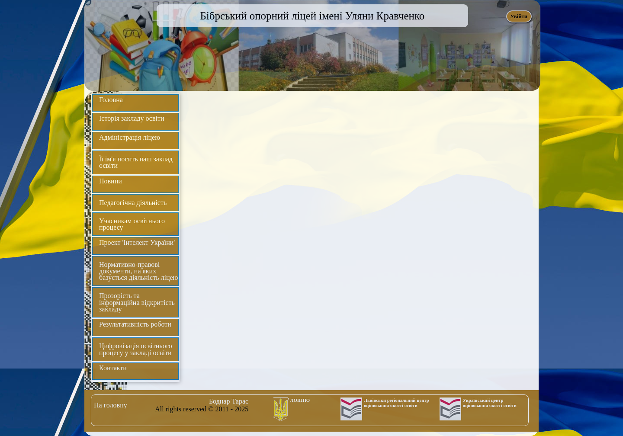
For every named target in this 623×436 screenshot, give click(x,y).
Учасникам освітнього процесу (132, 224)
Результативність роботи (135, 324)
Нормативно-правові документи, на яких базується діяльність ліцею (138, 271)
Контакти (113, 368)
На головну (110, 405)
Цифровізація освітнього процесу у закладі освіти (135, 349)
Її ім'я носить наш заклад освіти (136, 162)
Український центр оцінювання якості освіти (490, 403)
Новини (110, 181)
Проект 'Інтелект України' (137, 242)
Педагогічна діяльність (133, 202)
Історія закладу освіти (131, 118)
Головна (111, 99)
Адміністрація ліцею (129, 137)
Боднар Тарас (228, 401)
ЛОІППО (300, 400)
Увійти (518, 16)
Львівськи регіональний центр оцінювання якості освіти (396, 403)
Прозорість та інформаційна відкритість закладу (137, 302)
